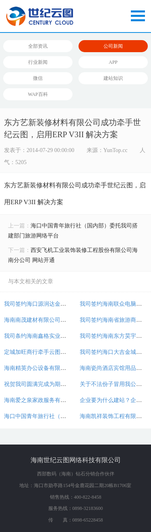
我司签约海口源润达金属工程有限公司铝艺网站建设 (69, 304)
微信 (38, 78)
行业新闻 (38, 62)
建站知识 (113, 78)
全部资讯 (38, 46)
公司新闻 (113, 46)
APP (113, 62)
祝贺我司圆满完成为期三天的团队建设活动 (57, 384)
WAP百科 (38, 94)
